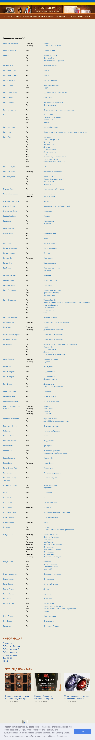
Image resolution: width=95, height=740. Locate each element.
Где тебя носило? (50, 243)
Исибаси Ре (7, 497)
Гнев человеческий (51, 567)
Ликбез (51, 16)
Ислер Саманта (8, 517)
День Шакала (49, 181)
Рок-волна (47, 137)
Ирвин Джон (7, 463)
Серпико (47, 216)
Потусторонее (49, 547)
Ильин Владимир (9, 300)
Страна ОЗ (48, 285)
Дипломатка (48, 352)
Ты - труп (47, 142)
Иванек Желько (9, 80)
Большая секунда (50, 478)
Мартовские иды (50, 616)
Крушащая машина (51, 502)
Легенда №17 (49, 115)
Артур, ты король (50, 280)
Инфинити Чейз (9, 396)
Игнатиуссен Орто (10, 211)
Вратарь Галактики (51, 127)
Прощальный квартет (52, 85)
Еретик (46, 527)
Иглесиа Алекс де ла (10, 194)
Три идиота (48, 446)
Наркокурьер (49, 552)
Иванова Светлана (10, 115)
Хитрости (47, 391)
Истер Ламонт (8, 584)
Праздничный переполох (53, 102)
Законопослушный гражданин (55, 453)
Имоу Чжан (7, 327)
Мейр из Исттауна (51, 359)
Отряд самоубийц (50, 564)
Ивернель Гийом (9, 171)
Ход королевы (49, 371)
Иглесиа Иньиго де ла (11, 201)
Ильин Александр (9, 290)
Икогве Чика (7, 263)
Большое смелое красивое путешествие (59, 530)
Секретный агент (50, 233)
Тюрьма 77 (48, 201)
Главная (6, 16)
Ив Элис (6, 55)
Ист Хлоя (6, 527)
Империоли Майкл (10, 339)
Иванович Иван (9, 127)
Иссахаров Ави (8, 522)
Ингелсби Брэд (8, 359)
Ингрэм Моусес (8, 376)
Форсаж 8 (47, 562)
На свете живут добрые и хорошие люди (59, 110)
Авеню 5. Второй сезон (52, 46)
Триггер (46, 122)
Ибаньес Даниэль (9, 51)
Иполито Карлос (9, 436)
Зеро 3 (46, 70)
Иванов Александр (10, 92)
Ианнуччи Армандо (10, 43)
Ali (57, 16)
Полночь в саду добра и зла (54, 544)
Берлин (46, 611)
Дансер (46, 589)
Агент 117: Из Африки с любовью (56, 421)
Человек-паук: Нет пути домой (55, 157)
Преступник (48, 367)
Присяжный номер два (52, 557)
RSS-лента (7, 658)
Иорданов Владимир (11, 418)
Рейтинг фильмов (10, 652)
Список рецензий (11, 655)
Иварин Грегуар (9, 167)
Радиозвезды (49, 221)
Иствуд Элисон (8, 579)
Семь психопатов (50, 80)
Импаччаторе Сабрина (11, 334)
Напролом (47, 223)
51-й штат (47, 154)
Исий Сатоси (7, 502)
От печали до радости (52, 473)
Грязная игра (48, 184)
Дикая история (49, 196)
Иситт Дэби (7, 507)
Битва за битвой (50, 396)
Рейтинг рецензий (11, 649)
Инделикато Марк (10, 391)
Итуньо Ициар (8, 604)
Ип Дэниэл (7, 431)
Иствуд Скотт (8, 562)
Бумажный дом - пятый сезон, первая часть (60, 609)
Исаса (5, 492)
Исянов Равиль (8, 594)
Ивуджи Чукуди (9, 176)
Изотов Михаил (9, 253)
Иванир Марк (8, 85)
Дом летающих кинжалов (53, 330)
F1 (44, 228)
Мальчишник (48, 258)
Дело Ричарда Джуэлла (52, 549)
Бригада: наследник (51, 401)
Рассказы (63, 16)
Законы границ (49, 51)
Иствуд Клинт (8, 534)
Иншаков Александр (10, 401)
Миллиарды (48, 468)
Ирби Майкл (7, 451)
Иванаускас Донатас (10, 75)
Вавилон (47, 406)
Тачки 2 (46, 238)
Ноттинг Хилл (49, 144)
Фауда (46, 522)
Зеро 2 (46, 75)
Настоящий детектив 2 (52, 451)
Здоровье (73, 16)
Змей (46, 167)
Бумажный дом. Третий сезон (55, 606)
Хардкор (47, 253)
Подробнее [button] (62, 736)
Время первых (49, 310)
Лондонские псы (50, 152)
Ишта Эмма (7, 626)
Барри (46, 88)
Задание (47, 362)
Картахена (48, 492)
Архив (80, 16)
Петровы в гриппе (50, 317)
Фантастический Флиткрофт (54, 162)
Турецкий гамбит (50, 300)
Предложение (49, 441)
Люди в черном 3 (50, 55)
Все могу (47, 236)
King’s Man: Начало (51, 159)
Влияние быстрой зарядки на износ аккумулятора (17, 697)
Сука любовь (48, 409)
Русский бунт (49, 307)
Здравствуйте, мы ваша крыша (55, 92)
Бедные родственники (52, 290)
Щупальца (47, 594)
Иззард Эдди (8, 233)
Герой (46, 327)
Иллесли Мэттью (9, 275)
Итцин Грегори (8, 616)
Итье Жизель (7, 621)
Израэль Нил (7, 258)
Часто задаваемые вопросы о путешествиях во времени (65, 132)
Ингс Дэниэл (7, 384)
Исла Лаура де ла (9, 512)
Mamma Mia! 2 (49, 347)
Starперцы (47, 270)
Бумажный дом (49, 604)
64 (45, 701)
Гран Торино (48, 539)
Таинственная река (51, 534)
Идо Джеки (7, 221)
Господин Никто (50, 149)
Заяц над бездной (51, 305)
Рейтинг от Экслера (11, 646)
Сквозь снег (48, 97)
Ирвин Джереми (9, 458)
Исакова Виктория (10, 485)
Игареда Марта (8, 189)
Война (46, 497)
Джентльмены (49, 384)
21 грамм (47, 413)
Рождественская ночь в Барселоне (57, 512)
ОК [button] (83, 732)
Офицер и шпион (50, 418)
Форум (88, 16)
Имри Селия (7, 344)
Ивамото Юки (8, 65)
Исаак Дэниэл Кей (10, 468)
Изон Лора (7, 243)
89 (16, 701)
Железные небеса (50, 65)
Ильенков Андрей (9, 285)
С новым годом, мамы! (52, 117)
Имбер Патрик (8, 322)
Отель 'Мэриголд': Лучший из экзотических (60, 344)
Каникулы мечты (50, 349)
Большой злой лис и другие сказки (57, 322)
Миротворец (48, 176)
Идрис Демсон (8, 228)
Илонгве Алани (8, 280)
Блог (13, 16)
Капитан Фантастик (51, 517)
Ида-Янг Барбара (9, 216)
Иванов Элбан (8, 102)
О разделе (7, 643)
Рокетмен (47, 275)
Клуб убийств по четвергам (54, 354)
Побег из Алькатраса (51, 537)
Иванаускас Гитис (9, 70)
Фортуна (47, 312)
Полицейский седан (51, 626)
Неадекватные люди (51, 426)
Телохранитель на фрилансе (54, 60)
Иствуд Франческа (10, 574)
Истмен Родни (8, 589)
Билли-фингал (49, 463)
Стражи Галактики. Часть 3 (54, 179)
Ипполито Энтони (9, 441)
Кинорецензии (22, 16)
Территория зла (50, 263)
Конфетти (47, 507)
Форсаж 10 (48, 569)
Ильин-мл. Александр (11, 317)
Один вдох (48, 488)
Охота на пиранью (51, 485)
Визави (46, 436)
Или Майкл (7, 268)
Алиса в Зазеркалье (51, 139)
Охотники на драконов (53, 171)
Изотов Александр (10, 248)
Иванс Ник (7, 132)
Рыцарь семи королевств (53, 386)
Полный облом (49, 58)
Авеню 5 (47, 43)
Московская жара (50, 248)
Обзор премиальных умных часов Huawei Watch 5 (76, 697)
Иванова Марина (9, 110)
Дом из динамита (50, 379)
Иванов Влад (8, 97)
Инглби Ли (7, 367)
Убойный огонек (50, 194)
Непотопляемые (50, 105)
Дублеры (47, 147)
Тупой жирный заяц (51, 292)
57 (74, 701)
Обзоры (33, 16)
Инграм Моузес (8, 371)
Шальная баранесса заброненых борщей (43, 697)
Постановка (48, 599)
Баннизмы (42, 16)
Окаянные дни (49, 295)
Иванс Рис (7, 137)
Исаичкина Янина (9, 473)
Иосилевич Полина (10, 426)
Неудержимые (49, 621)
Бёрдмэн (47, 411)
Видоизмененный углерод (54, 189)
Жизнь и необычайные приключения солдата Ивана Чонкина (67, 302)
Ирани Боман (8, 446)
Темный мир (48, 120)
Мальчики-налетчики (52, 268)
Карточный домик (51, 584)
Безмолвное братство (52, 431)
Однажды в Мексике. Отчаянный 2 (57, 206)
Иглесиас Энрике (9, 206)
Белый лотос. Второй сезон (54, 334)
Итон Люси (7, 599)
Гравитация (48, 211)
